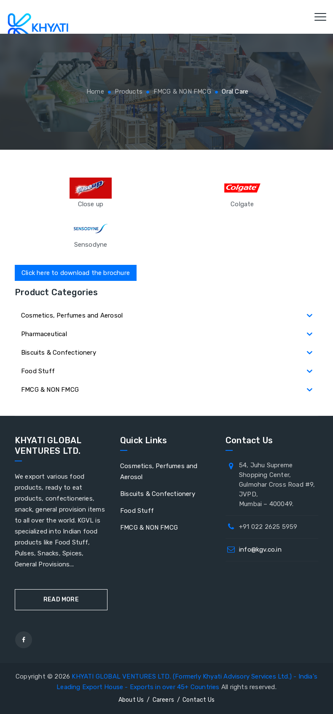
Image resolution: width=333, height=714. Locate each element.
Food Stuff (137, 511)
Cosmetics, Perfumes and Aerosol (159, 471)
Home (94, 91)
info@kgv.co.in (260, 549)
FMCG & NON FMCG (149, 527)
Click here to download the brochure (75, 273)
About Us (131, 699)
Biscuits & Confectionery (157, 494)
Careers (163, 699)
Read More (61, 599)
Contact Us (199, 699)
